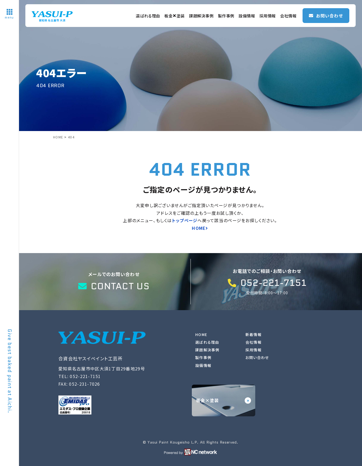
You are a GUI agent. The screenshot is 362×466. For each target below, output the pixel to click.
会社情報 (288, 15)
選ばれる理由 (148, 15)
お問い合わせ (257, 357)
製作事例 (226, 15)
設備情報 (247, 15)
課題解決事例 (201, 15)
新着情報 (253, 334)
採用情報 (267, 15)
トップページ (185, 220)
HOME (201, 334)
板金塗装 (174, 15)
